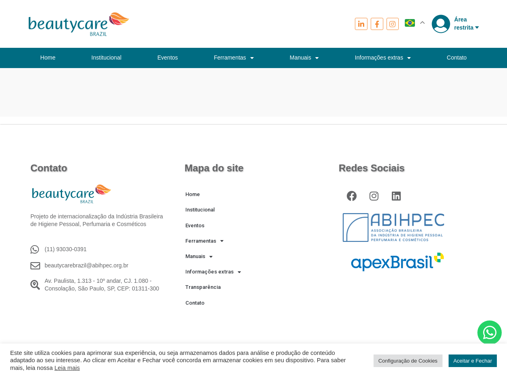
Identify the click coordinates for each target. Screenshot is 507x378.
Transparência (203, 287)
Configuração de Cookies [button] (408, 361)
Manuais (304, 58)
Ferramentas (234, 58)
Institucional (106, 57)
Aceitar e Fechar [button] (472, 361)
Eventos (167, 57)
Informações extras (383, 58)
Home (47, 57)
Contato (457, 57)
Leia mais (67, 368)
